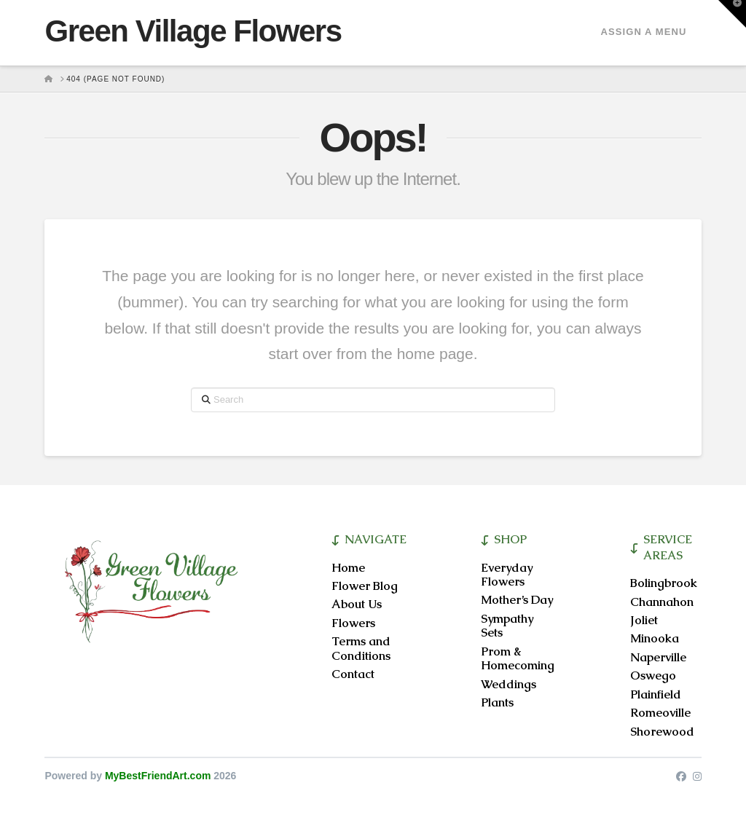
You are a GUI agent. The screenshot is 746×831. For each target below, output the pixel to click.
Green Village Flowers (192, 31)
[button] (732, 14)
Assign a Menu (643, 31)
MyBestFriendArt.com (158, 775)
